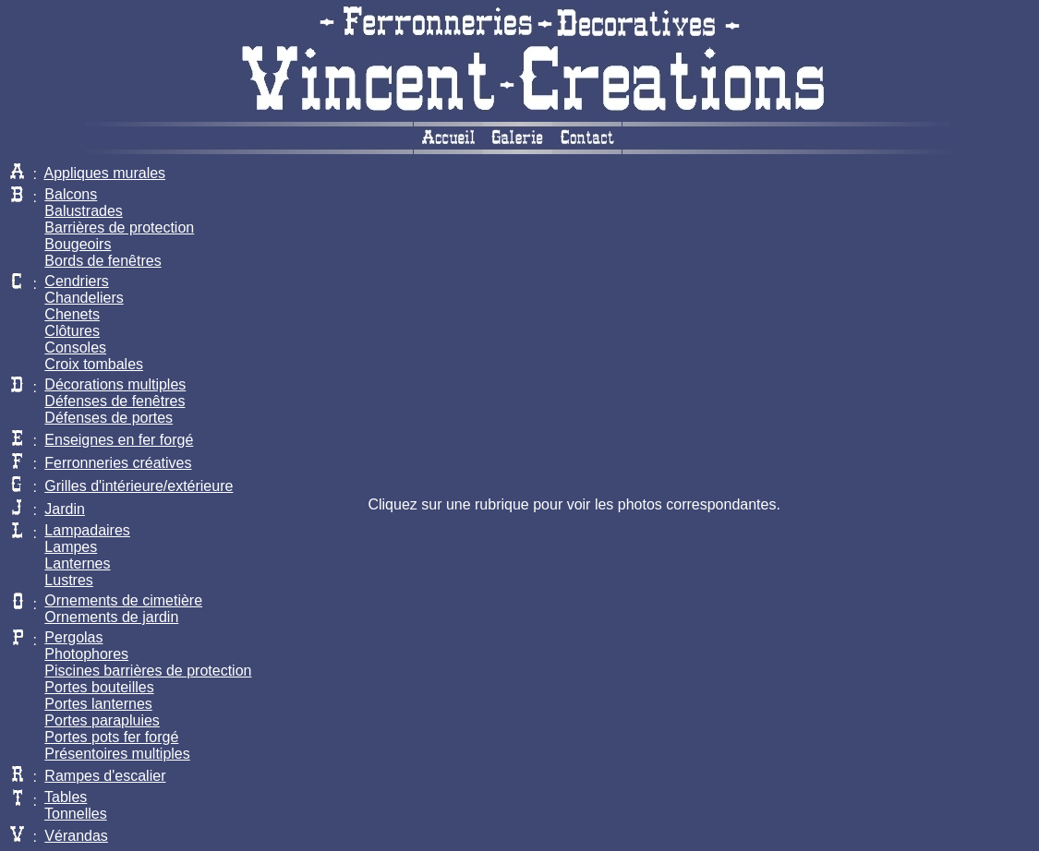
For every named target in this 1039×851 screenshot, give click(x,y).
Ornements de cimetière (123, 600)
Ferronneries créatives (117, 463)
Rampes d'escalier (104, 776)
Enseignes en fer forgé (118, 440)
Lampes (70, 547)
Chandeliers (83, 298)
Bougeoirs (77, 244)
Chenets (72, 314)
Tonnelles (75, 813)
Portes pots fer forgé (111, 737)
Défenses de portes (108, 418)
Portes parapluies (102, 720)
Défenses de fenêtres (114, 401)
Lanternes (77, 563)
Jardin (64, 509)
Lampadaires (87, 530)
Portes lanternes (98, 704)
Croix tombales (93, 364)
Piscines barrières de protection (147, 670)
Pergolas (73, 637)
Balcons (70, 194)
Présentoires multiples (116, 753)
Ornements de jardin (111, 617)
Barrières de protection (119, 227)
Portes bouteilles (98, 687)
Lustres (68, 580)
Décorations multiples (115, 384)
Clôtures (72, 331)
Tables (65, 797)
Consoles (75, 347)
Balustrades (83, 211)
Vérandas (76, 836)
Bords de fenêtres (102, 261)
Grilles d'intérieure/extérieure (138, 486)
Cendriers (76, 281)
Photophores (86, 654)
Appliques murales (104, 173)
